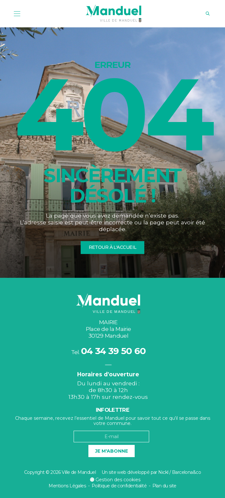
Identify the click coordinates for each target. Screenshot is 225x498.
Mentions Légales (67, 486)
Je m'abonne (111, 451)
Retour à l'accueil (113, 247)
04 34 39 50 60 (113, 350)
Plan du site (164, 486)
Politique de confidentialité (119, 486)
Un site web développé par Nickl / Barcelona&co (151, 472)
